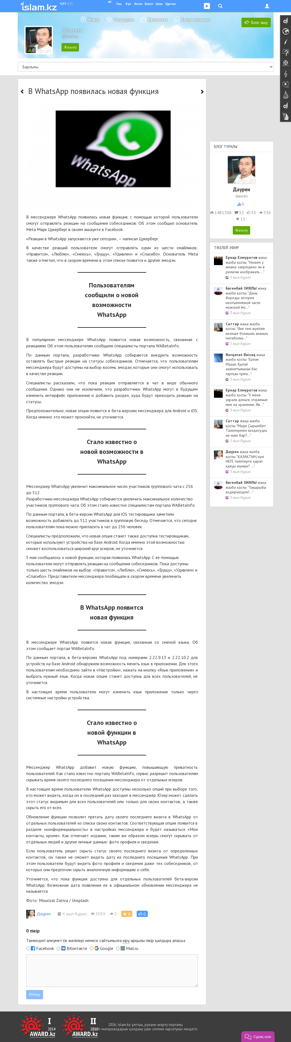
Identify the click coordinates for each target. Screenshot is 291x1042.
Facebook (45, 948)
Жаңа (93, 19)
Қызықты (157, 19)
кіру (126, 940)
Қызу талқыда (195, 19)
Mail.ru (132, 948)
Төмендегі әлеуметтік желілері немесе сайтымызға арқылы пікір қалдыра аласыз (105, 940)
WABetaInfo (167, 345)
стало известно (79, 773)
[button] (142, 914)
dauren (241, 196)
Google (106, 948)
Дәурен (38, 913)
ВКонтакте (77, 948)
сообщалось (49, 557)
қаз (63, 3)
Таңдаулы (123, 19)
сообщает (46, 648)
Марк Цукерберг (52, 229)
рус (70, 3)
